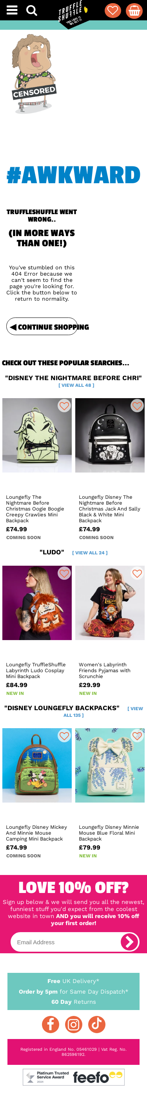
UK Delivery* (73, 981)
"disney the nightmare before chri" (73, 381)
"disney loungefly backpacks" (73, 711)
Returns (73, 1001)
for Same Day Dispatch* (73, 990)
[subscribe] (129, 942)
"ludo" (74, 552)
